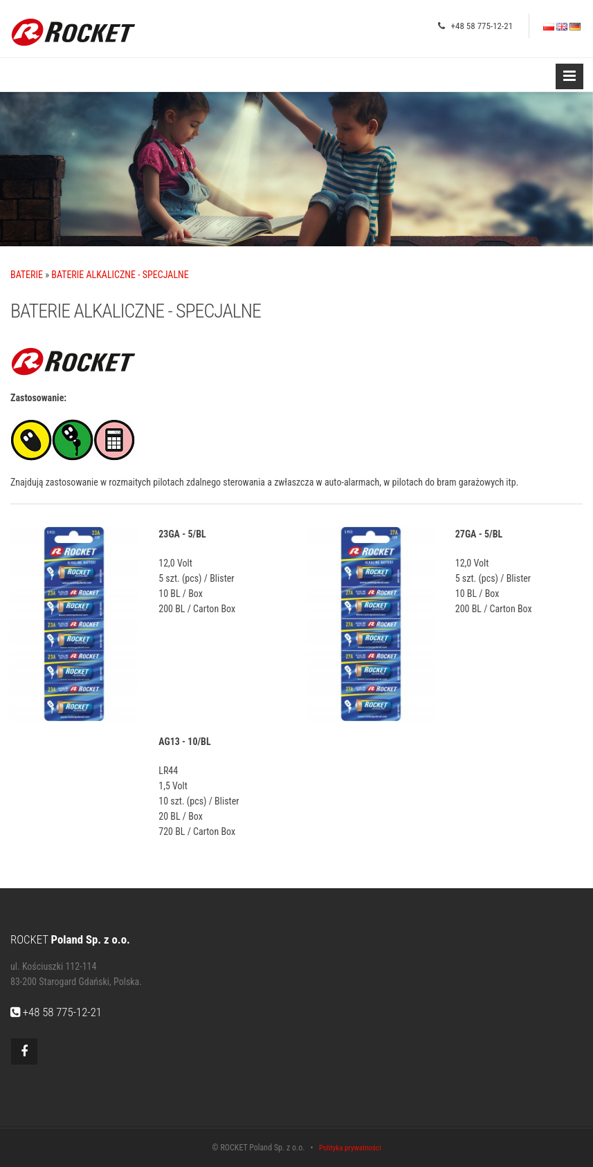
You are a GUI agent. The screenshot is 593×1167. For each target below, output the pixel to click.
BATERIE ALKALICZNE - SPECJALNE (119, 274)
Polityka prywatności (350, 1147)
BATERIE (26, 274)
